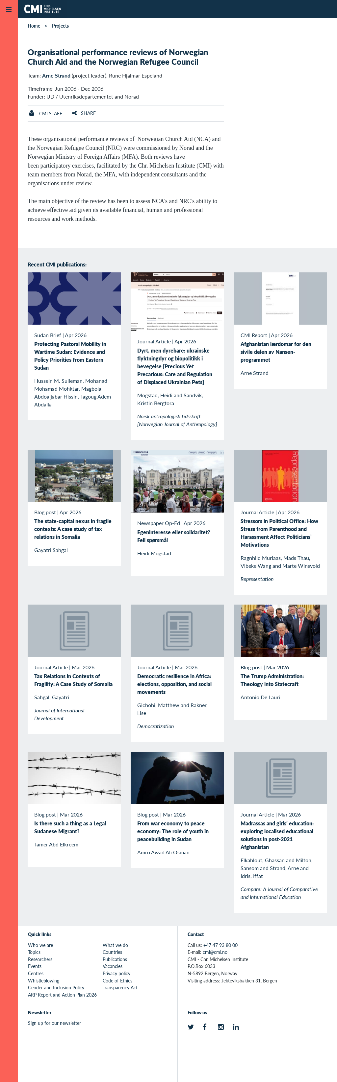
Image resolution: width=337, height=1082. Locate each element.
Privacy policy (116, 973)
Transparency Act (120, 987)
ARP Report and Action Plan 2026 (62, 994)
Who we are (40, 945)
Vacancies (112, 966)
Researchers (40, 959)
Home (34, 25)
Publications (115, 959)
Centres (35, 973)
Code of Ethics (117, 980)
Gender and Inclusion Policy (56, 987)
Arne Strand (56, 75)
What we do (115, 945)
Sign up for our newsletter (54, 1023)
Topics (34, 952)
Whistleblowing (43, 980)
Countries (112, 952)
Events (34, 966)
